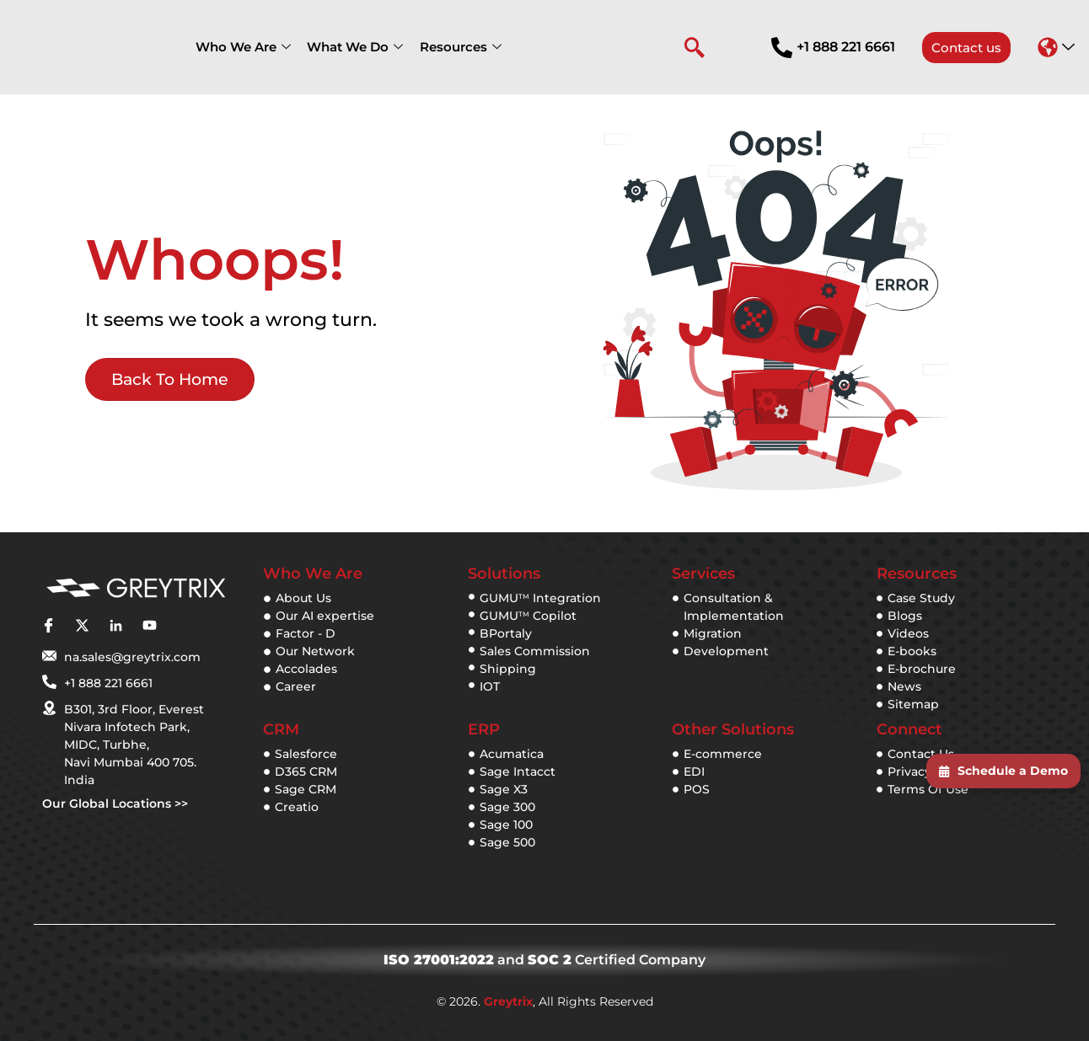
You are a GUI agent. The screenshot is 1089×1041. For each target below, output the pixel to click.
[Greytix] (135, 588)
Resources (453, 47)
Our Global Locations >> (115, 803)
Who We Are (241, 47)
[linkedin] (115, 625)
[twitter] (81, 625)
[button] (1056, 47)
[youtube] (149, 625)
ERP (484, 729)
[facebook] (48, 625)
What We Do (351, 47)
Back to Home (168, 381)
